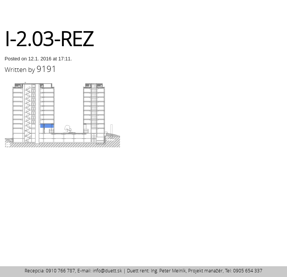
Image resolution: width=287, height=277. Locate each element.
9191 (47, 68)
